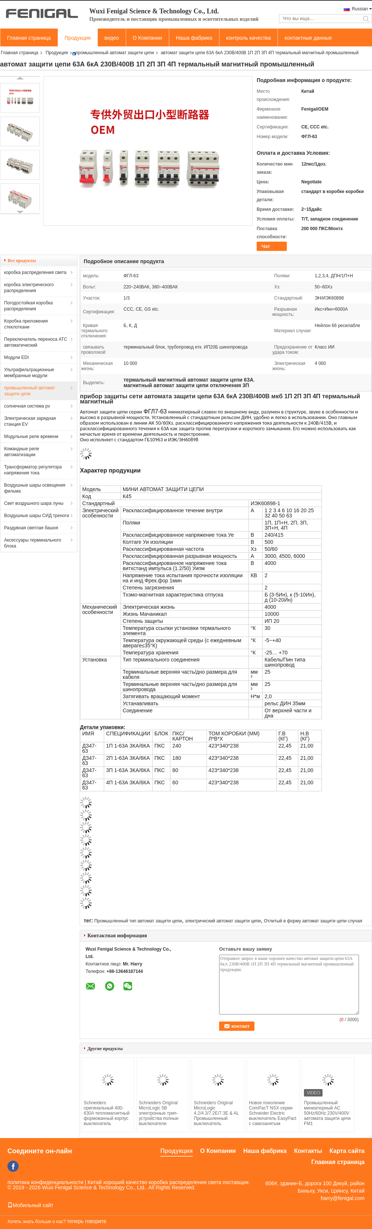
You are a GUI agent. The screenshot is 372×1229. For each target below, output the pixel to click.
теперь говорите (86, 1221)
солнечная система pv (27, 406)
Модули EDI (16, 357)
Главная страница (29, 38)
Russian (360, 9)
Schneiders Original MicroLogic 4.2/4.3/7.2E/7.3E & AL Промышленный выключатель (216, 1113)
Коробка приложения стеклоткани (26, 324)
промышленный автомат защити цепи (115, 52)
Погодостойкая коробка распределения (28, 305)
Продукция (78, 38)
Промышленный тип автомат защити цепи (138, 921)
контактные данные (308, 38)
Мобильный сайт (30, 1205)
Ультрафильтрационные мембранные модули (29, 372)
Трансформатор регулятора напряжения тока (33, 469)
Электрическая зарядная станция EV (30, 421)
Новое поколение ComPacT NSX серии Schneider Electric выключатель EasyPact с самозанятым (272, 1113)
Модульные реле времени (31, 436)
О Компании (147, 38)
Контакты (308, 1151)
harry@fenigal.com (343, 1198)
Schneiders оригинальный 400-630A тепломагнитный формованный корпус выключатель (106, 1113)
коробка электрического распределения (29, 287)
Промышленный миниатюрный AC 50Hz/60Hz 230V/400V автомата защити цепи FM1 (327, 1113)
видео (112, 38)
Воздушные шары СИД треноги (36, 515)
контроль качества (248, 38)
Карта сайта (347, 1151)
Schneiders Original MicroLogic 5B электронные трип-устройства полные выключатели (159, 1113)
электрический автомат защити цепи (223, 921)
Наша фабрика (194, 38)
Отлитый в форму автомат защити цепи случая (313, 921)
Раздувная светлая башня (31, 527)
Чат (266, 246)
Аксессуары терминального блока (32, 543)
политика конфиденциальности (45, 1182)
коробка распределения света (35, 272)
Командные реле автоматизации (21, 451)
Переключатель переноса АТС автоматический (35, 342)
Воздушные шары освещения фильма (34, 488)
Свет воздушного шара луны (33, 503)
